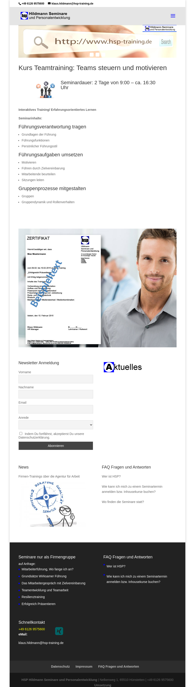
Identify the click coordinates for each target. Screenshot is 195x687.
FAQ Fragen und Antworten (126, 460)
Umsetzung (102, 678)
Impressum (84, 660)
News (23, 460)
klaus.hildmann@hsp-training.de (40, 636)
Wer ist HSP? (111, 469)
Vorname (24, 365)
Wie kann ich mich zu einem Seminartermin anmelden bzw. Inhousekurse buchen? (132, 482)
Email (22, 396)
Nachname (26, 380)
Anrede (23, 411)
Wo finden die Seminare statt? (123, 495)
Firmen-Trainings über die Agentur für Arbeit (49, 469)
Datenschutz (60, 660)
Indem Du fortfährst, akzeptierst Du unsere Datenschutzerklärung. (51, 428)
